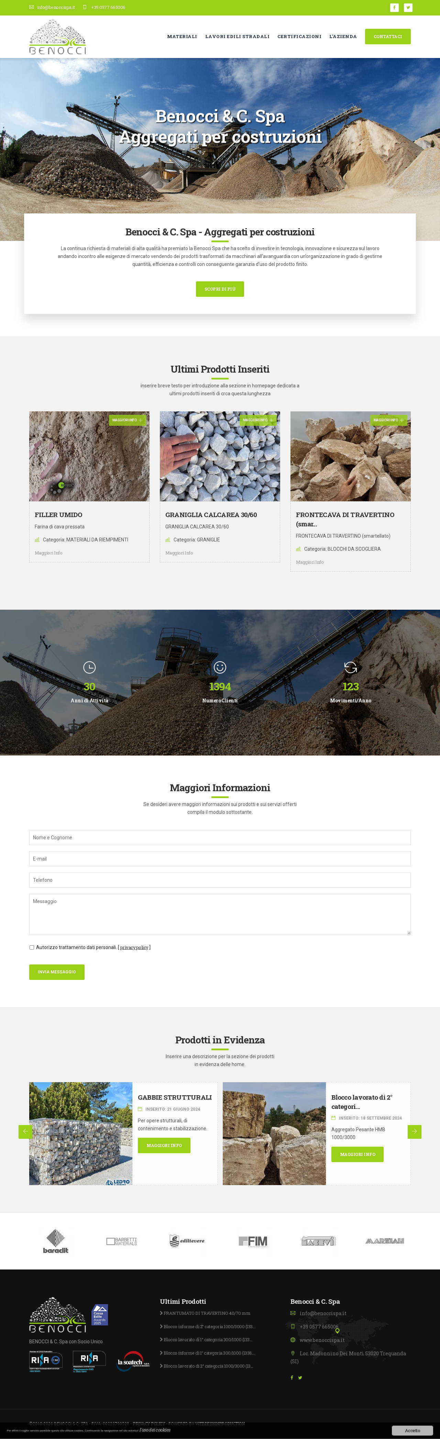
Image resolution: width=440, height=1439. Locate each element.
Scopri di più (220, 289)
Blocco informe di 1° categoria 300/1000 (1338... (212, 1353)
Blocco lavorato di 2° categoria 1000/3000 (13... (211, 1367)
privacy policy (136, 947)
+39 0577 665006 (110, 7)
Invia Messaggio (57, 972)
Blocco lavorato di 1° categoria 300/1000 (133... (210, 1340)
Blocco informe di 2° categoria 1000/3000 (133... (212, 1327)
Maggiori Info (127, 420)
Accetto (412, 1431)
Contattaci (388, 35)
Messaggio (220, 914)
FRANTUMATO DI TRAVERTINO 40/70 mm (210, 1313)
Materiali (182, 36)
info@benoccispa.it (54, 7)
